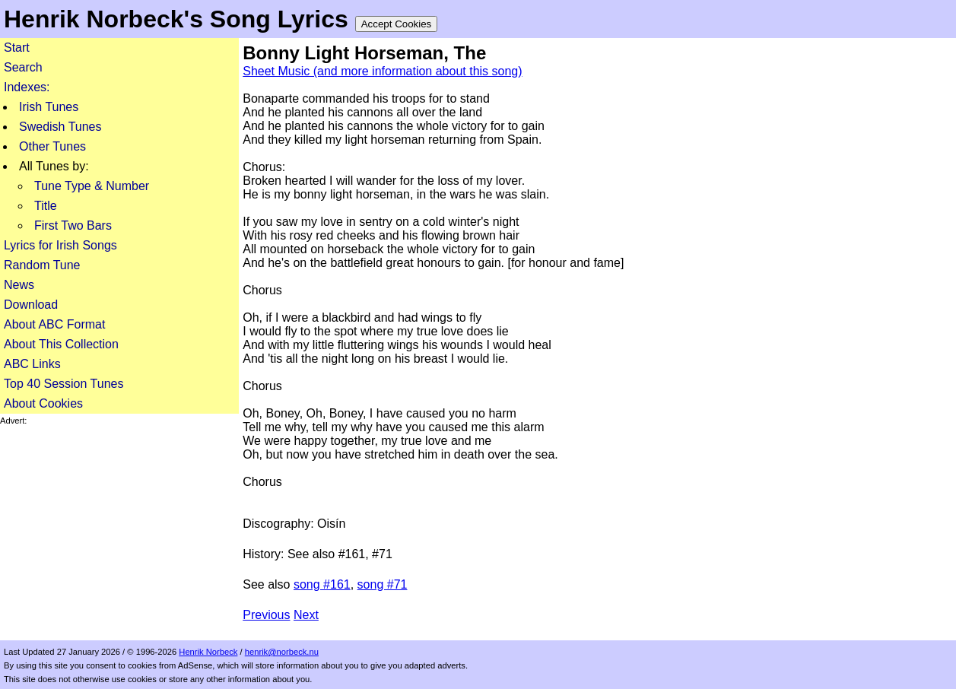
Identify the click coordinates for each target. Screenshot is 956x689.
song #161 (322, 584)
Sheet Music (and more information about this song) (382, 71)
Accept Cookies (396, 24)
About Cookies (43, 403)
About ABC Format (54, 324)
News (19, 284)
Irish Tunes (48, 106)
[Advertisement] (119, 521)
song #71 (382, 584)
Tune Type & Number (91, 185)
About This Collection (61, 344)
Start (17, 47)
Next (306, 614)
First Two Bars (73, 225)
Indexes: (26, 87)
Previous (266, 614)
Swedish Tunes (60, 126)
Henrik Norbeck (208, 651)
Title (45, 205)
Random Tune (42, 265)
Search (23, 67)
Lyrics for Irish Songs (60, 245)
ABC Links (32, 363)
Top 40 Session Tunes (63, 383)
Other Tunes (52, 146)
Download (31, 304)
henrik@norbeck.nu (282, 651)
